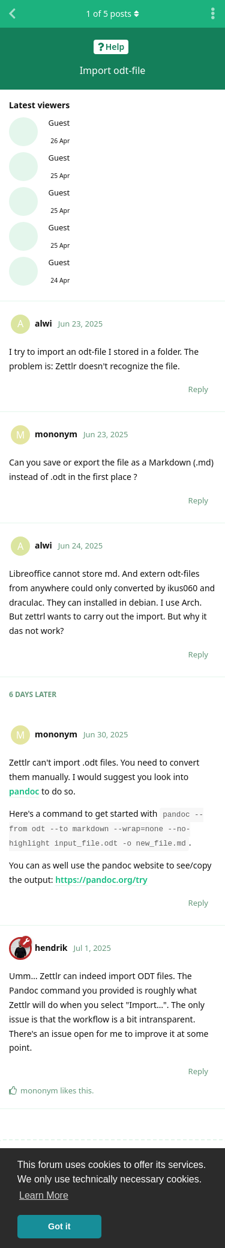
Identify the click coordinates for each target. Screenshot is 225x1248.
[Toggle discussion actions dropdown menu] (213, 14)
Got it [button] (59, 1226)
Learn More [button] (43, 1195)
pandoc (24, 791)
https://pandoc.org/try (101, 879)
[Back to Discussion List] (12, 14)
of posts (112, 13)
